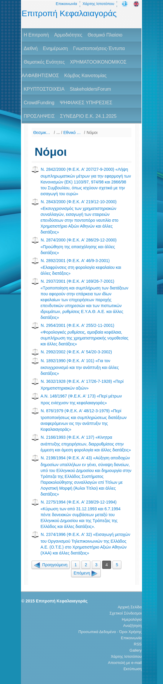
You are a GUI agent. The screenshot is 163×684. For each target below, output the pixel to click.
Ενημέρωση (55, 48)
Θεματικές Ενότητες (44, 61)
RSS (138, 644)
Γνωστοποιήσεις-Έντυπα (99, 48)
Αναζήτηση (132, 625)
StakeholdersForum (90, 89)
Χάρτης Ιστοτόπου (98, 3)
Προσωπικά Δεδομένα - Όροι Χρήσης (109, 632)
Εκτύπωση (132, 669)
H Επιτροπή (36, 34)
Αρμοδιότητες (68, 34)
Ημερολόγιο (132, 619)
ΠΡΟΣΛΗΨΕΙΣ (39, 116)
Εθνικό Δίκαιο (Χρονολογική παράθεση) (72, 132)
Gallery (136, 650)
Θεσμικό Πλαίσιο (105, 34)
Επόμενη (86, 573)
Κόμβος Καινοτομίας (85, 75)
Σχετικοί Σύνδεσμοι (126, 613)
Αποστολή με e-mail (125, 662)
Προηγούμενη (50, 564)
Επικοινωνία (66, 3)
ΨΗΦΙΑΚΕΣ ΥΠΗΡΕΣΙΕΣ (86, 102)
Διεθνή (31, 48)
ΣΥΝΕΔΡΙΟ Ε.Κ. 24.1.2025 (88, 116)
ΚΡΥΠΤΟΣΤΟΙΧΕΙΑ (44, 89)
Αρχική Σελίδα (130, 607)
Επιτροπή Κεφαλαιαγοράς (69, 13)
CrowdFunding (39, 102)
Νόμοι (92, 132)
